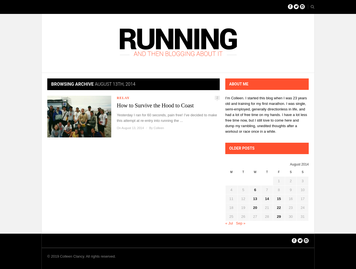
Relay (123, 98)
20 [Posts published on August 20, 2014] (255, 208)
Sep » (240, 223)
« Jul (229, 223)
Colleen (159, 128)
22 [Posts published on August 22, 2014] (279, 208)
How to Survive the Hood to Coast (155, 105)
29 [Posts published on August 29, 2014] (279, 216)
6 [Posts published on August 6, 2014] (255, 190)
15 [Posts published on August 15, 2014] (279, 199)
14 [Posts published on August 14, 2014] (267, 199)
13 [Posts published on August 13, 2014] (255, 199)
